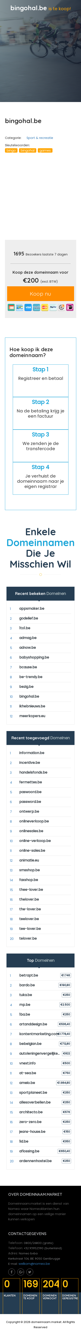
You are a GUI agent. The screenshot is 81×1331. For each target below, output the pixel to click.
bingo (11, 150)
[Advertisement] (40, 198)
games (45, 150)
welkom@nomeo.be (34, 1264)
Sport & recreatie (40, 138)
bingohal (28, 150)
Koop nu (40, 293)
